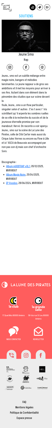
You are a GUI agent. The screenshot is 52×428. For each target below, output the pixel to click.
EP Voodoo (11, 183)
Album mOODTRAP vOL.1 (18, 166)
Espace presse (24, 418)
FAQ (24, 402)
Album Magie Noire (16, 175)
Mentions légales (24, 407)
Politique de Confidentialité (24, 413)
